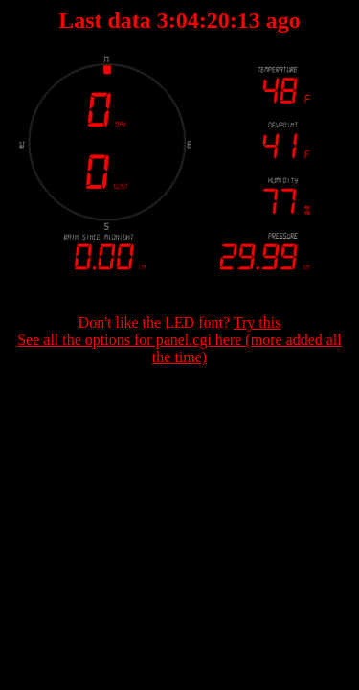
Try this (257, 322)
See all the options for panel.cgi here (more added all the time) (179, 348)
